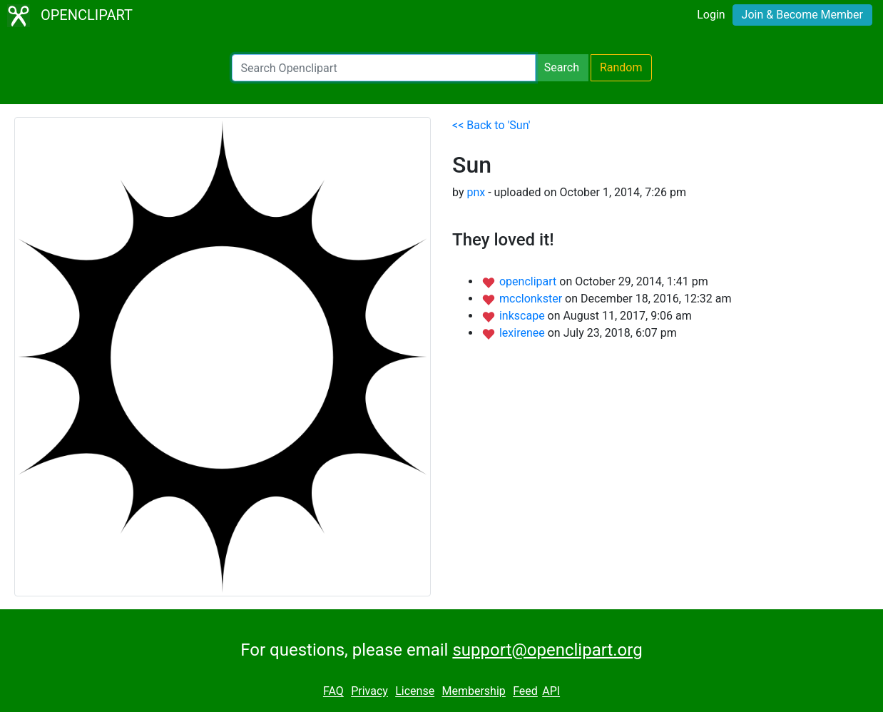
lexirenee (523, 333)
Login (711, 14)
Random (621, 67)
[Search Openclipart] (384, 67)
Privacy (369, 691)
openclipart (529, 281)
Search (561, 67)
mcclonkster (532, 298)
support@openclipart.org (547, 650)
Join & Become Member (802, 14)
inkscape (523, 315)
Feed (525, 691)
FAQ (333, 691)
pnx (475, 192)
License (414, 691)
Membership (473, 691)
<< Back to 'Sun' (491, 125)
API (551, 691)
